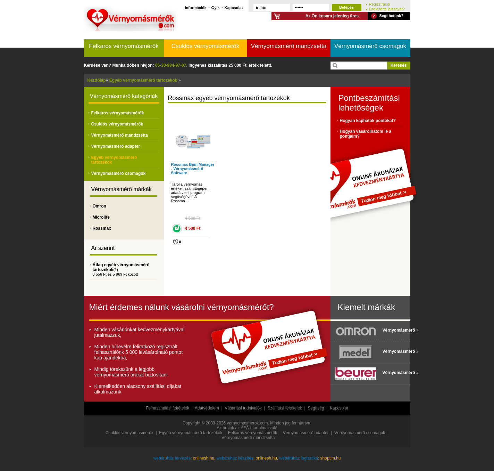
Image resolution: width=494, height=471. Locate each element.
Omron (99, 206)
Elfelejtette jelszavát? (387, 9)
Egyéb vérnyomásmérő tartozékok (190, 432)
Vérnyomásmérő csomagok (370, 46)
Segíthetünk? (391, 16)
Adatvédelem (207, 408)
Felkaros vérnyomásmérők (123, 46)
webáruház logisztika (298, 458)
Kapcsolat (234, 7)
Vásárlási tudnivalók (243, 408)
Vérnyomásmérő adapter (115, 146)
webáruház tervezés (172, 458)
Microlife (101, 217)
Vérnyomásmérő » (395, 330)
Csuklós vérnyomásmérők (205, 46)
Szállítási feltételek (284, 408)
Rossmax (102, 228)
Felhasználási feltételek (167, 408)
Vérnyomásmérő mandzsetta (288, 46)
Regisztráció (379, 4)
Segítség (316, 408)
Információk (196, 7)
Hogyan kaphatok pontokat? (368, 120)
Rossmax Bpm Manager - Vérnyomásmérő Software (193, 168)
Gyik (215, 7)
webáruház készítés (235, 458)
